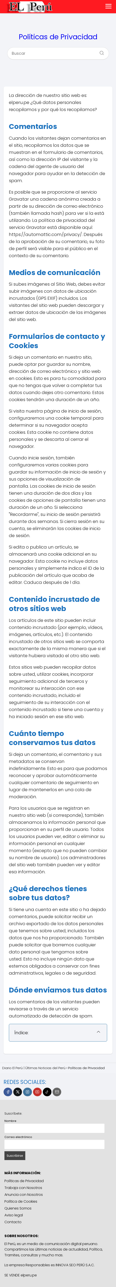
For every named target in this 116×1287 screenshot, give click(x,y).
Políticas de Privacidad (24, 1180)
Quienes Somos (17, 1208)
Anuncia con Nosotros (23, 1194)
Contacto (13, 1222)
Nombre (10, 1121)
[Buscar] (100, 51)
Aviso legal (13, 1215)
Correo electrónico (18, 1137)
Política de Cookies (20, 1201)
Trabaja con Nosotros (23, 1187)
